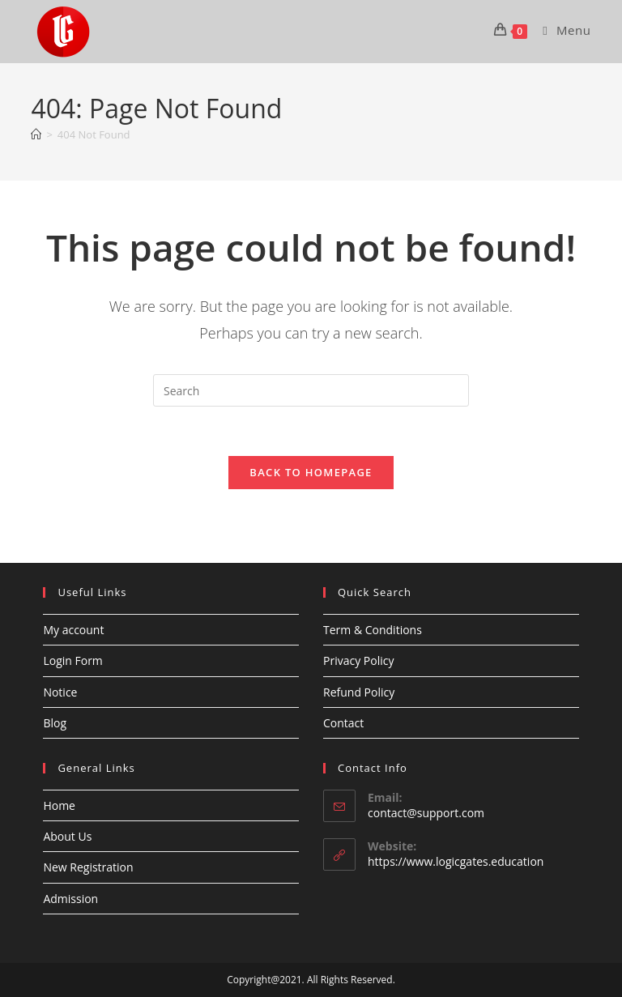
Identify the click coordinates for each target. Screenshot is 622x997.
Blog (54, 723)
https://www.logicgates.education (455, 861)
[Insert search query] (311, 390)
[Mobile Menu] (560, 30)
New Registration (88, 867)
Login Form (72, 660)
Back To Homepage (310, 472)
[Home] (36, 134)
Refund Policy (358, 692)
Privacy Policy (358, 660)
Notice (60, 692)
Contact (343, 723)
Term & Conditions (372, 629)
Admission (70, 898)
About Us (67, 836)
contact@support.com (426, 812)
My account (73, 629)
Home (59, 805)
